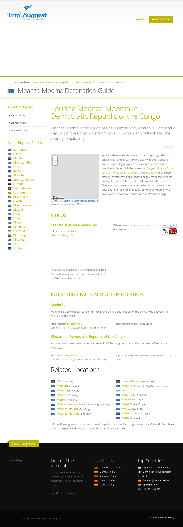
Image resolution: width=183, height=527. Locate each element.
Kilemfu (18, 175)
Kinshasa (19, 227)
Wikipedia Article (73, 323)
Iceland (149, 488)
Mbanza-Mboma (24, 162)
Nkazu (17, 201)
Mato (131, 418)
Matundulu (136, 413)
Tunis (104, 480)
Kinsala (18, 171)
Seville (104, 484)
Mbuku (68, 390)
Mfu (65, 381)
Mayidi (133, 399)
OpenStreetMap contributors (85, 201)
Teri (16, 244)
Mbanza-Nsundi (24, 205)
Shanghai (105, 476)
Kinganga (19, 239)
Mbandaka (134, 395)
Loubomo (20, 192)
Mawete (133, 404)
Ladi (16, 167)
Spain (148, 484)
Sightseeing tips (19, 122)
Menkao (68, 386)
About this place (19, 115)
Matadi (18, 209)
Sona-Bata (20, 149)
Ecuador (153, 480)
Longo (17, 248)
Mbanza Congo (23, 179)
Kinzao (18, 222)
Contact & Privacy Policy (161, 517)
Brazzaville (20, 197)
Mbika (83, 404)
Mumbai (104, 471)
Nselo (17, 154)
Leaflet (67, 201)
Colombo (107, 467)
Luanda (18, 184)
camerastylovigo (71, 231)
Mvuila (18, 158)
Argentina (154, 467)
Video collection (19, 130)
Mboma (68, 395)
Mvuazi (133, 408)
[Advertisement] (91, 51)
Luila (16, 214)
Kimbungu (20, 235)
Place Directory (161, 19)
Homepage (141, 19)
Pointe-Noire (22, 188)
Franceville (20, 231)
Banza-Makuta (138, 381)
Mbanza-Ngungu (74, 413)
